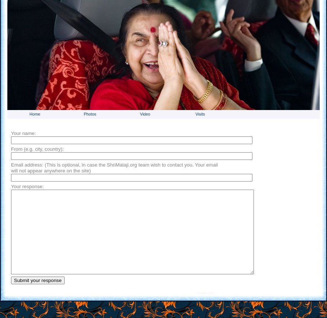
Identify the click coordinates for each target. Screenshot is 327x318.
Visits (200, 114)
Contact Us (206, 309)
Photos (90, 114)
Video (145, 114)
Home (34, 114)
